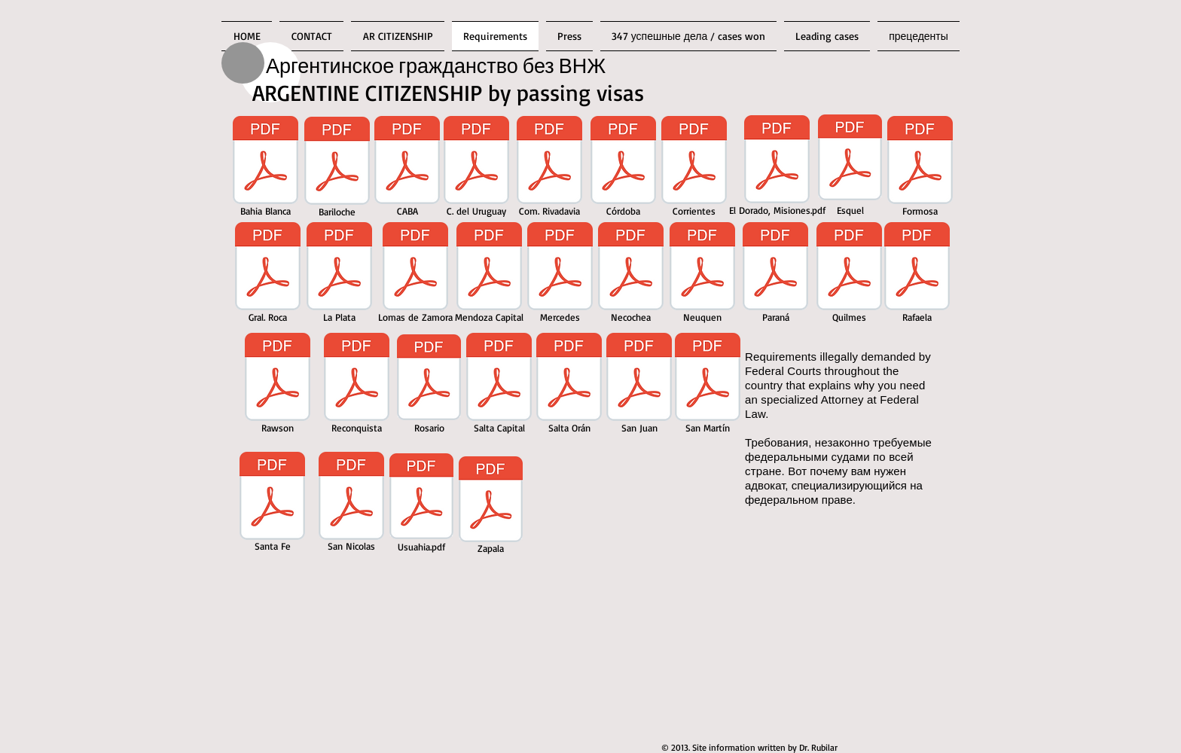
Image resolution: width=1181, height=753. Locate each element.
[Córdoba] (623, 168)
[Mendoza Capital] (488, 275)
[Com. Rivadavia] (549, 168)
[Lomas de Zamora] (415, 275)
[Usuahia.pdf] (421, 505)
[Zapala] (490, 507)
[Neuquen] (702, 275)
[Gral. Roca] (268, 275)
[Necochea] (630, 275)
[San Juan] (639, 385)
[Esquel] (850, 166)
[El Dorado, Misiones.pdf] (776, 168)
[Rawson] (277, 385)
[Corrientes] (694, 168)
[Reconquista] (356, 385)
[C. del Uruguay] (476, 168)
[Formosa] (920, 168)
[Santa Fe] (272, 504)
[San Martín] (707, 385)
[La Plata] (339, 275)
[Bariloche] (337, 169)
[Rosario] (429, 385)
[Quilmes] (849, 275)
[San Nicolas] (351, 504)
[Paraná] (775, 275)
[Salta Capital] (499, 385)
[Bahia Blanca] (265, 168)
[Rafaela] (917, 275)
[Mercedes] (560, 275)
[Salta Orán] (569, 385)
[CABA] (407, 168)
